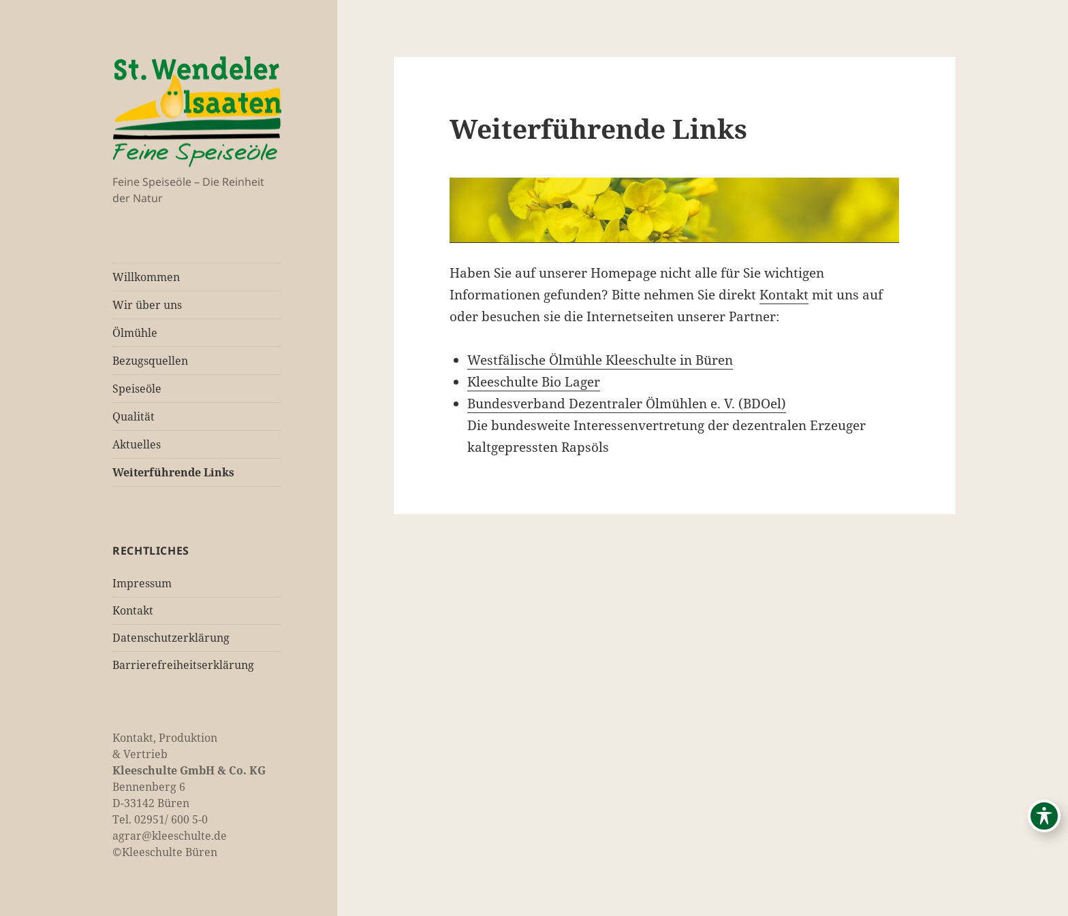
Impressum (142, 583)
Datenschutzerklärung (171, 637)
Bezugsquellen (150, 360)
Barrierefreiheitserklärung (183, 664)
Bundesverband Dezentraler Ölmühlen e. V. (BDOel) (626, 403)
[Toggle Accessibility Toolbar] (1044, 816)
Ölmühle (134, 332)
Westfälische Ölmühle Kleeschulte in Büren (600, 360)
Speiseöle (136, 388)
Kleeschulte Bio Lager (533, 382)
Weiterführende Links (173, 472)
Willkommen (146, 276)
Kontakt (132, 610)
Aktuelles (136, 444)
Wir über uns (147, 304)
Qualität (133, 416)
